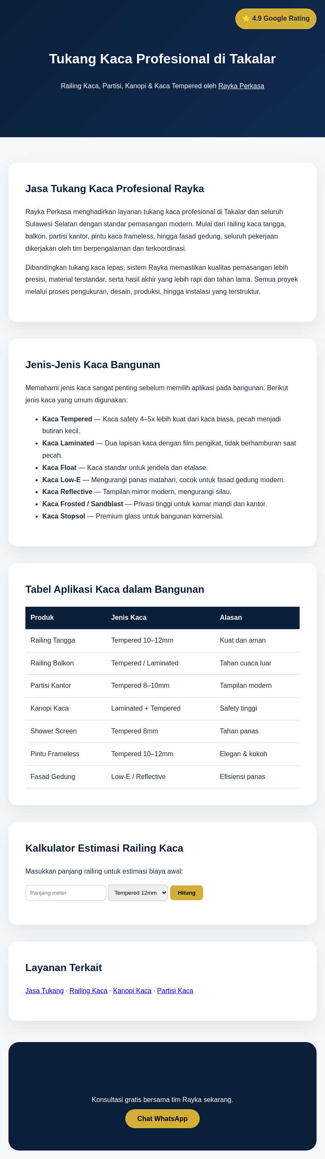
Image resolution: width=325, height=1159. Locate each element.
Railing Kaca (88, 990)
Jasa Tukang (44, 990)
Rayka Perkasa (241, 86)
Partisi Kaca (175, 990)
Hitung (187, 893)
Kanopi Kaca (132, 990)
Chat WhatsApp (162, 1118)
